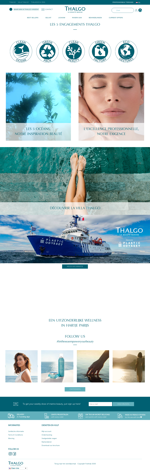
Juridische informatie (16, 431)
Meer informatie (75, 266)
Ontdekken (75, 389)
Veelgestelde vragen (49, 438)
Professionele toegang (122, 2)
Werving (11, 438)
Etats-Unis (15, 468)
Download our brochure (51, 445)
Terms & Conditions (15, 435)
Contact (49, 9)
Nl (138, 3)
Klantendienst (47, 442)
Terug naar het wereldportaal (65, 464)
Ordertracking (47, 435)
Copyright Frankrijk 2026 (86, 464)
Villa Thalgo (23, 2)
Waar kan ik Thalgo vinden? (26, 9)
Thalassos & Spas (38, 2)
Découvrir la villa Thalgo (75, 208)
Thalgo (12, 2)
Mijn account (46, 431)
